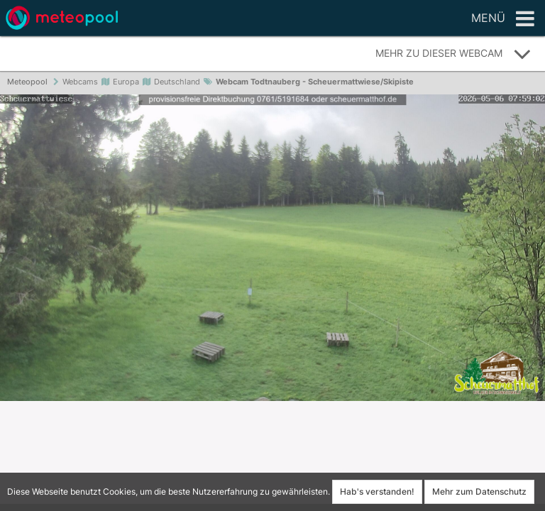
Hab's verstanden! (377, 491)
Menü (502, 19)
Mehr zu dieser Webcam (453, 54)
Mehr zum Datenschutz (479, 491)
